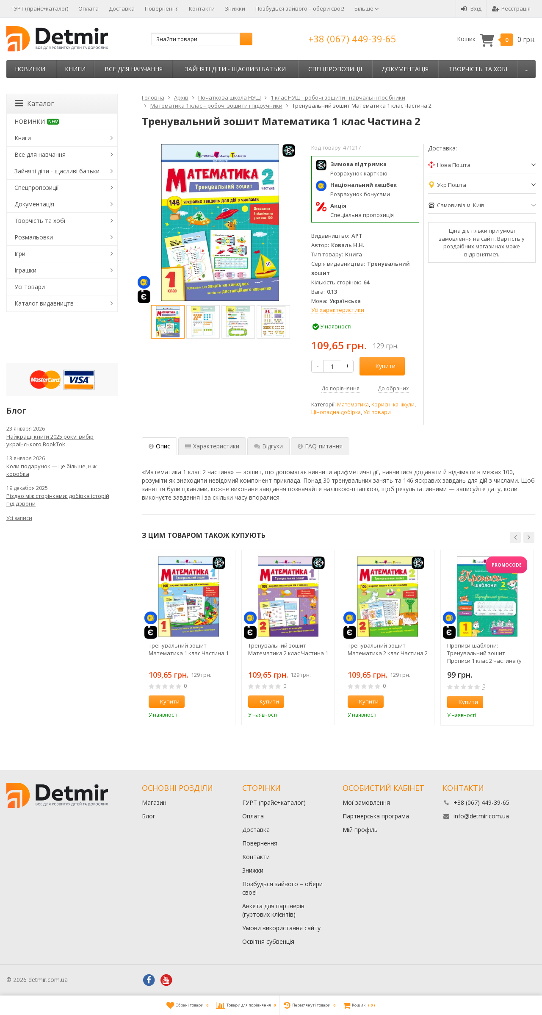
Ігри (19, 254)
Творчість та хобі (478, 69)
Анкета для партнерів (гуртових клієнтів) (273, 910)
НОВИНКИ (30, 69)
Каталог (34, 103)
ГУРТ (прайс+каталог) (39, 8)
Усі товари (377, 412)
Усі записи (19, 518)
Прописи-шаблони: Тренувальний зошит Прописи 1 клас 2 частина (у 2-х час (484, 653)
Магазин (154, 802)
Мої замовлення (366, 802)
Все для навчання (134, 69)
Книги (75, 69)
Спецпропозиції (335, 69)
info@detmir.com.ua (481, 816)
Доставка (122, 8)
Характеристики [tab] (212, 446)
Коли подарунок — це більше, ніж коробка (51, 470)
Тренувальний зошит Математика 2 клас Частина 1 (288, 649)
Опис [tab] (159, 446)
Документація (405, 69)
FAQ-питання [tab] (320, 446)
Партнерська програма (376, 816)
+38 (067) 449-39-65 (352, 38)
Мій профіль (360, 830)
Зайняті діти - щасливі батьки (235, 69)
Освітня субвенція (268, 941)
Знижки (235, 8)
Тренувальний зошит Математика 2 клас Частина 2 (388, 649)
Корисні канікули (393, 404)
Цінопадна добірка (336, 412)
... (526, 69)
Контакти (202, 8)
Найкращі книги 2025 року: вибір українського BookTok (50, 440)
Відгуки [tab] (268, 446)
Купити (380, 366)
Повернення (162, 8)
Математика (353, 404)
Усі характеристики (337, 310)
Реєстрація (511, 8)
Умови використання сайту (281, 928)
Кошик (496, 39)
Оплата (88, 8)
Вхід (471, 8)
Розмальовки (33, 237)
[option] (167, 322)
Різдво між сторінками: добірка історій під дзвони (57, 499)
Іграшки (25, 270)
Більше (366, 8)
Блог (148, 816)
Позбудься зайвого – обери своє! (299, 8)
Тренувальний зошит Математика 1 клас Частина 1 (189, 649)
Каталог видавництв (44, 303)
